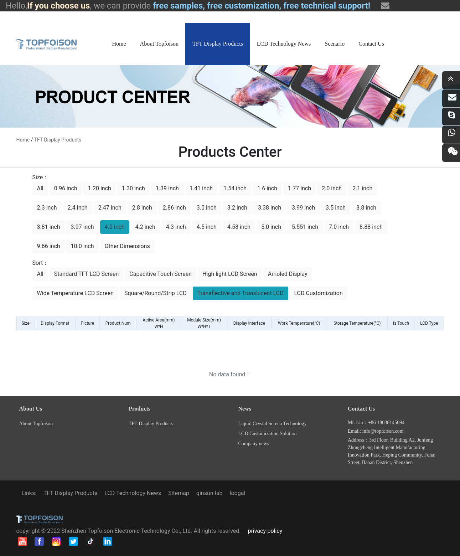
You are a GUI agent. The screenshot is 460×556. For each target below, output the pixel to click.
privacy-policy (265, 530)
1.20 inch (99, 188)
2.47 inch (110, 207)
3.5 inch (336, 207)
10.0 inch (82, 246)
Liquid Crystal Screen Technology (272, 423)
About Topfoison (159, 44)
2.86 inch (174, 207)
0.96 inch (65, 188)
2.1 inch (362, 188)
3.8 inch (366, 207)
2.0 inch (332, 188)
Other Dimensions (127, 246)
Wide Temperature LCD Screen (75, 293)
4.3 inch (176, 226)
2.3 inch (47, 207)
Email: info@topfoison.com (376, 431)
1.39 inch (167, 188)
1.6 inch (267, 188)
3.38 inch (269, 207)
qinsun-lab (209, 493)
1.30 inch (133, 188)
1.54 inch (235, 188)
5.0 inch (271, 226)
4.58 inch (238, 226)
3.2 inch (237, 207)
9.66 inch (48, 246)
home (23, 140)
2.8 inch (142, 207)
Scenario (335, 44)
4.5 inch (207, 226)
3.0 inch (207, 207)
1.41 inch (201, 188)
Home (119, 44)
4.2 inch (145, 226)
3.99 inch (303, 207)
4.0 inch (115, 226)
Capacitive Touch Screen (160, 274)
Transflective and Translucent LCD (240, 293)
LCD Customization (318, 293)
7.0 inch (339, 226)
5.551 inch (305, 226)
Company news (253, 443)
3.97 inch (82, 226)
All (40, 188)
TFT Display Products (217, 44)
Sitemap (178, 493)
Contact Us (371, 44)
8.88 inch (371, 226)
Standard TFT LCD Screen (86, 274)
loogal (237, 493)
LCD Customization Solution (267, 433)
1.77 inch (299, 188)
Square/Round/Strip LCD (155, 293)
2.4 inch (78, 207)
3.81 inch (48, 226)
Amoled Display (287, 274)
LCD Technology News (284, 44)
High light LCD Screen (229, 274)
